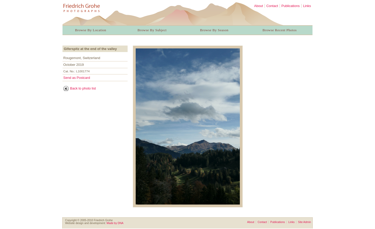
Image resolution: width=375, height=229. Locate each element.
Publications (291, 6)
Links (307, 6)
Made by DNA (115, 223)
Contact (272, 6)
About (258, 6)
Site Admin (304, 222)
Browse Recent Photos (279, 30)
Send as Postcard (76, 78)
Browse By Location (90, 30)
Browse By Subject (152, 30)
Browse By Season (214, 30)
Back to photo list (83, 88)
